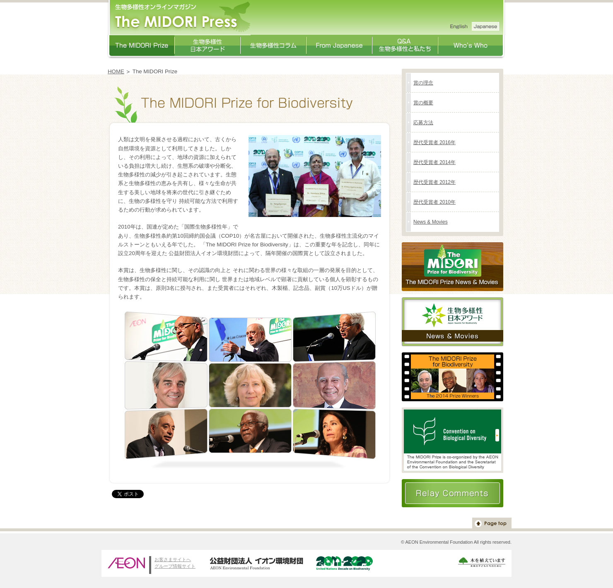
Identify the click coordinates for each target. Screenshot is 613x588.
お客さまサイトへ (172, 559)
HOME (116, 71)
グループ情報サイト (174, 566)
